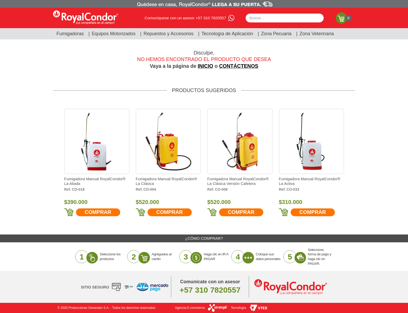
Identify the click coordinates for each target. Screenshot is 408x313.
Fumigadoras (70, 33)
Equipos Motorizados (114, 33)
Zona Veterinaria (316, 33)
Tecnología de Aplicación (227, 33)
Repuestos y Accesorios (169, 33)
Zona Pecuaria (276, 33)
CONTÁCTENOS (238, 66)
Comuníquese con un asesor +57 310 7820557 (185, 18)
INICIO (205, 66)
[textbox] (285, 18)
